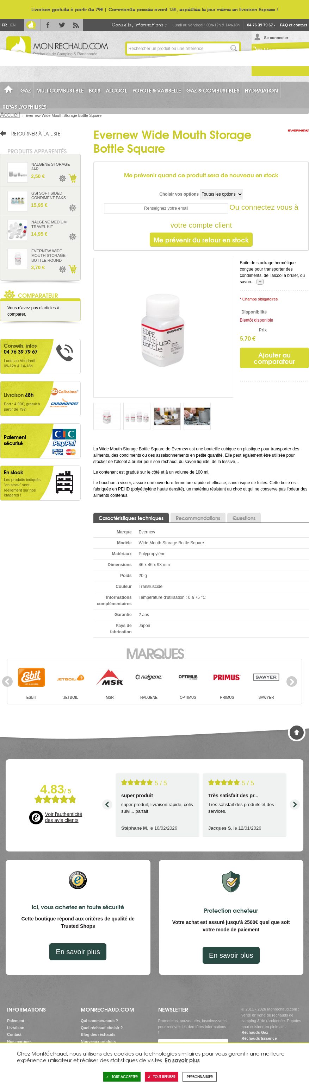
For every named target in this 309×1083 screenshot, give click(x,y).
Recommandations (198, 518)
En (12, 25)
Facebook (48, 25)
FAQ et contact (293, 25)
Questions (244, 518)
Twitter (62, 25)
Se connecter (276, 38)
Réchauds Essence (259, 1038)
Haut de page (296, 732)
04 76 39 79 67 (260, 25)
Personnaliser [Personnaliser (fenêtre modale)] (200, 1076)
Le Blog (31, 25)
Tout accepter (122, 1076)
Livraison (15, 1028)
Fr (4, 25)
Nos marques (19, 1041)
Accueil (10, 114)
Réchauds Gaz (254, 1032)
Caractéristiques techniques (131, 518)
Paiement (15, 1021)
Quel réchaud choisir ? (102, 1028)
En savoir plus (78, 952)
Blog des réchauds (98, 1034)
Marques (154, 653)
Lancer (234, 48)
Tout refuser (161, 1076)
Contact (14, 1034)
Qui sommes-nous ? (99, 1021)
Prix (263, 330)
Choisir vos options (179, 194)
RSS (76, 25)
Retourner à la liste (35, 133)
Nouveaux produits (98, 1041)
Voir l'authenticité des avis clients (63, 817)
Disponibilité (254, 312)
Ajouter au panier (72, 178)
